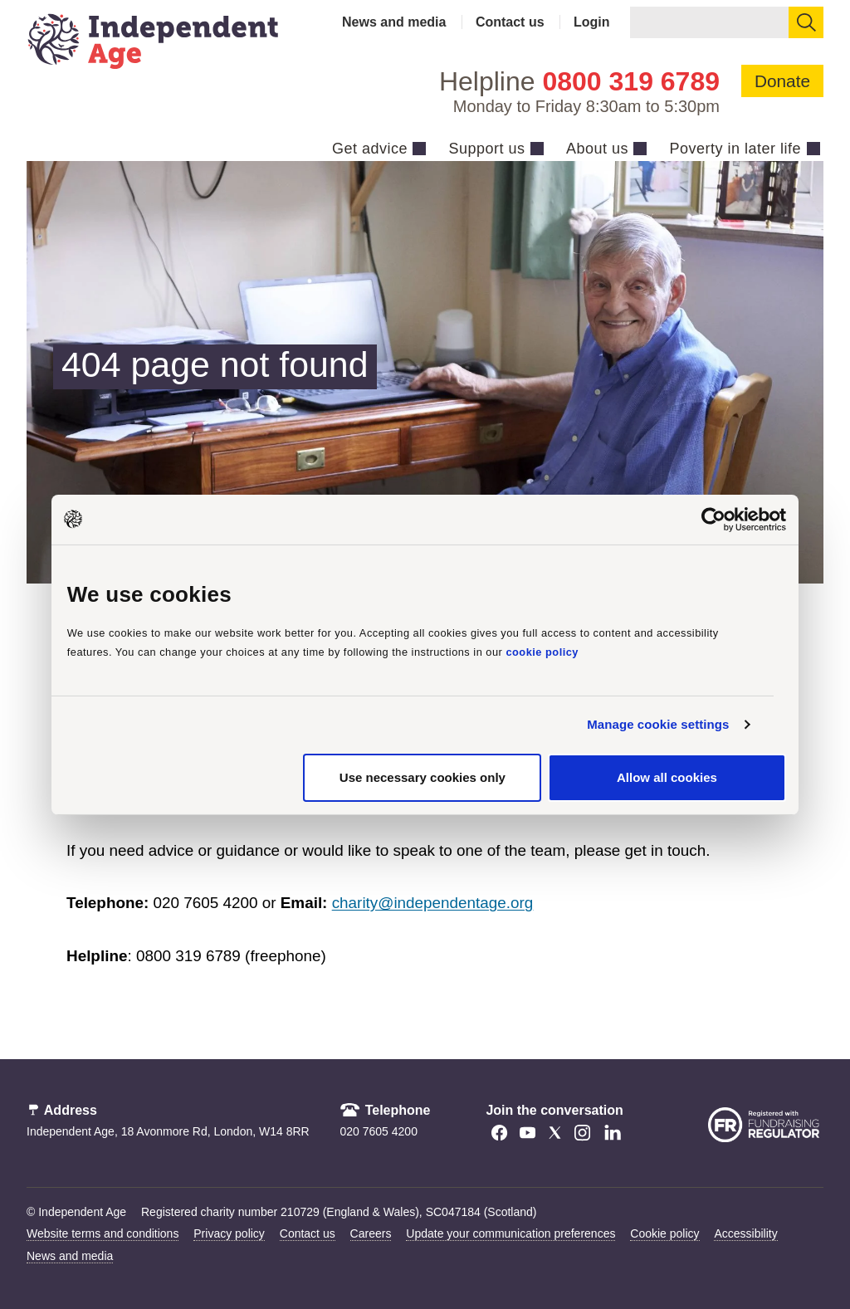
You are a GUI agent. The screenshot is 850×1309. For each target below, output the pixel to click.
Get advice (370, 148)
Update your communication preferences (510, 1233)
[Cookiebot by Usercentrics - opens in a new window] (713, 518)
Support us (486, 148)
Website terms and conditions (102, 1233)
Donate (782, 80)
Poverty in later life (735, 148)
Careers (371, 1233)
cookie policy (542, 652)
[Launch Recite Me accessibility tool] (739, 1215)
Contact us (510, 22)
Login (592, 22)
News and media (394, 22)
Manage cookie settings (658, 724)
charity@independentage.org (433, 902)
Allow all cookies (667, 777)
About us (597, 148)
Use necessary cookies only (423, 777)
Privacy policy (229, 1233)
